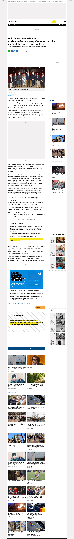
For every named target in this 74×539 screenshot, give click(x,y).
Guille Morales (54, 177)
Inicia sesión (59, 21)
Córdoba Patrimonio (53, 1)
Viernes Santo (17, 1)
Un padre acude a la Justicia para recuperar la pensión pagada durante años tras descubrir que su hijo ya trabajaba (58, 128)
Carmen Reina (29, 388)
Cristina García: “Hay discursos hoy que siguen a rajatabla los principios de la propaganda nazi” (52, 316)
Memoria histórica (29, 1)
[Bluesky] (14, 51)
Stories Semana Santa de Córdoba (60, 1)
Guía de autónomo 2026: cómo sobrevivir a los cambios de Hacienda (52, 260)
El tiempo (37, 1)
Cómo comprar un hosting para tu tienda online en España (52, 240)
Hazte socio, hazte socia (18, 328)
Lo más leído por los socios (14, 353)
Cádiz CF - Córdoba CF (47, 1)
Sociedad (9, 303)
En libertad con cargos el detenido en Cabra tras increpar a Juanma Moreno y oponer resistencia (16, 407)
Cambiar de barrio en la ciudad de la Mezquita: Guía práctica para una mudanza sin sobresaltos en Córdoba (52, 246)
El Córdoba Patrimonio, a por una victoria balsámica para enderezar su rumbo (17, 497)
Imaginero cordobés (41, 1)
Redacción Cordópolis (12, 92)
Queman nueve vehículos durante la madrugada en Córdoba (57, 112)
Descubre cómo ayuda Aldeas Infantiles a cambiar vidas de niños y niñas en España (52, 266)
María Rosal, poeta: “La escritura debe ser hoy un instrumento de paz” (52, 335)
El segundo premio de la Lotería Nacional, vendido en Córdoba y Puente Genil (16, 533)
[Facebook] (12, 51)
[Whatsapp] (9, 51)
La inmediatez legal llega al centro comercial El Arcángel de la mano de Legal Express (52, 253)
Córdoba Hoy (12, 25)
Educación (28, 303)
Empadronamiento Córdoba (23, 1)
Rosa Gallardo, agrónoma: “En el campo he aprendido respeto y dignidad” (52, 322)
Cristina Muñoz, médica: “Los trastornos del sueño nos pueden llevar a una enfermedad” (52, 329)
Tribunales (33, 1)
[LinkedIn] (17, 51)
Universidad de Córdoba (21, 303)
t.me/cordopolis (36, 299)
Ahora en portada (12, 431)
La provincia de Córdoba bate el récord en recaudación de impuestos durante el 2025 (35, 407)
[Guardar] (27, 51)
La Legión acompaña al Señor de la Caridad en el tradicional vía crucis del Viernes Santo (58, 174)
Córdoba (14, 303)
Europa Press (10, 535)
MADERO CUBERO (61, 192)
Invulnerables (30, 366)
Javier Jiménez (29, 367)
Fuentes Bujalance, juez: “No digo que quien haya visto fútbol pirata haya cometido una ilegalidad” (52, 342)
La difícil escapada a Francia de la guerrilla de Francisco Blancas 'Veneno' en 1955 (16, 385)
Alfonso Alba (29, 410)
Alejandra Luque (11, 371)
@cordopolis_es (11, 95)
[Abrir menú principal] (65, 21)
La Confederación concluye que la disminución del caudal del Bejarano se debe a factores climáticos (35, 385)
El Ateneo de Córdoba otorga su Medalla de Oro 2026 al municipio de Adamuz (16, 424)
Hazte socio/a (54, 21)
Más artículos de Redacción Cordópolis (16, 391)
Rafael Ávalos (10, 482)
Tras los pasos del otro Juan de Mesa (16, 480)
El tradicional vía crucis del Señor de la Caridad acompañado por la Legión (57, 189)
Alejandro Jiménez (30, 483)
